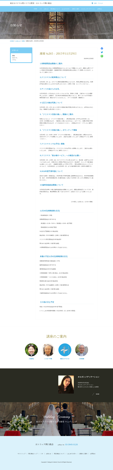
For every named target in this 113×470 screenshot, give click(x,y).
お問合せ (99, 8)
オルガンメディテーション (88, 8)
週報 (23, 41)
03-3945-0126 (71, 444)
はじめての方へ (66, 8)
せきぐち (14, 57)
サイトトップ (21, 453)
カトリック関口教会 (44, 444)
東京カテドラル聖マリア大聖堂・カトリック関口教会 (31, 3)
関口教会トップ (32, 453)
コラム (14, 59)
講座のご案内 (75, 8)
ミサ (40, 8)
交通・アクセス (98, 3)
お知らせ (46, 8)
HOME (35, 8)
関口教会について (55, 8)
